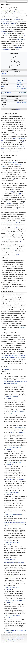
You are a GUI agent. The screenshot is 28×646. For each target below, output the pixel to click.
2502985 (15, 423)
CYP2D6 (22, 35)
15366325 (21, 479)
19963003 (9, 589)
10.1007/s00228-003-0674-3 (13, 447)
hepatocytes (18, 222)
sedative (18, 47)
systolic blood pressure (12, 355)
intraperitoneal (5, 239)
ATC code (3, 73)
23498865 (19, 84)
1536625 (9, 632)
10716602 (9, 617)
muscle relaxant (5, 49)
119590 (18, 82)
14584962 (9, 602)
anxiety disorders (14, 12)
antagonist (4, 19)
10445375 (9, 398)
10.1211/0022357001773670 (12, 615)
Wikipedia (18, 636)
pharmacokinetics (12, 162)
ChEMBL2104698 (21, 88)
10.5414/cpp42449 (9, 479)
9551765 (9, 413)
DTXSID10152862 (21, 92)
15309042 (21, 432)
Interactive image (21, 102)
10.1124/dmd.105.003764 (11, 492)
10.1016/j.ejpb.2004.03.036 (11, 542)
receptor (16, 19)
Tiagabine (6, 369)
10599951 (10, 576)
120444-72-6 (20, 80)
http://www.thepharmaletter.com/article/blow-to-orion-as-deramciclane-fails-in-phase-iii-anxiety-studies (15, 524)
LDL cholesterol (21, 357)
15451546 (9, 544)
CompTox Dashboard (6, 92)
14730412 (9, 464)
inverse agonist (5, 21)
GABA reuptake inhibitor (8, 23)
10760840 (20, 562)
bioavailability (9, 203)
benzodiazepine (5, 10)
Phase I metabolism (6, 222)
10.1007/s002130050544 (17, 411)
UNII (2, 86)
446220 (12, 432)
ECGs (2, 355)
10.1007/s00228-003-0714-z (13, 462)
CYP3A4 (6, 33)
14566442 (9, 449)
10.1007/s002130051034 (11, 396)
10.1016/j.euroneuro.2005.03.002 (13, 514)
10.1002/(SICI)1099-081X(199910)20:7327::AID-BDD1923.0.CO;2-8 (11, 561)
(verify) (18, 109)
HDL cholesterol (10, 357)
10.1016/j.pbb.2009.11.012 (11, 587)
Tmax (11, 191)
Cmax (19, 193)
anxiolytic (15, 10)
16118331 (9, 494)
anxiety (3, 31)
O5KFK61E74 (20, 86)
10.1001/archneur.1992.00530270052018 (15, 630)
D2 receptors (20, 39)
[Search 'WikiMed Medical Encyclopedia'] (16, 2)
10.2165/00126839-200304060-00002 (14, 600)
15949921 (9, 516)
